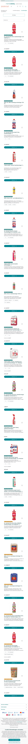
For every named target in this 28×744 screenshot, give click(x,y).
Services (3, 709)
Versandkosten (19, 721)
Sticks (15, 687)
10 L (9, 138)
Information (4, 707)
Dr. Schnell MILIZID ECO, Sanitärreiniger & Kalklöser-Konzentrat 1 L (14, 395)
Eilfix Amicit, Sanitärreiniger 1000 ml (13, 293)
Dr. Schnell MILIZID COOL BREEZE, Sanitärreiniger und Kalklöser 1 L (13, 524)
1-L (5, 368)
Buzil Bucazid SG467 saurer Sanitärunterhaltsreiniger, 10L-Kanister (13, 458)
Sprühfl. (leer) (20, 687)
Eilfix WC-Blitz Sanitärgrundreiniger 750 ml (14, 103)
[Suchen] (17, 6)
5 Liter (10, 204)
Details (13, 51)
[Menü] (11, 6)
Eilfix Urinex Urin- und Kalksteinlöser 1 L (14, 198)
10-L (9, 368)
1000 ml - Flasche (8, 300)
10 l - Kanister (7, 302)
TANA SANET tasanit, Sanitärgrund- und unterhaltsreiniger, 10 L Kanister (13, 362)
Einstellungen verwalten (14, 742)
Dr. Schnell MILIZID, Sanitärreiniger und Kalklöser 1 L (14, 37)
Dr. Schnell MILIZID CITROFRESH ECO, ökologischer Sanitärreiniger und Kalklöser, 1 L (13, 616)
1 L (5, 43)
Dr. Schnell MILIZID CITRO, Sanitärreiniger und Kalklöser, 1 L (12, 70)
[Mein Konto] (22, 6)
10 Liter (10, 171)
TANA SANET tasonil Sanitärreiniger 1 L (13, 165)
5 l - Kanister (15, 300)
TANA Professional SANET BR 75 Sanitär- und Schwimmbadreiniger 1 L (13, 491)
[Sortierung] (14, 20)
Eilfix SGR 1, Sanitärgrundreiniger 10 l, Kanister (13, 586)
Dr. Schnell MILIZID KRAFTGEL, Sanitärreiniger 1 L (12, 133)
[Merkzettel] (20, 6)
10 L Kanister (10, 43)
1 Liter (6, 171)
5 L (9, 335)
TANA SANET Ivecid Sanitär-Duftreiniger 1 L (11, 264)
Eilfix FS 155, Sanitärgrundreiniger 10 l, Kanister (13, 556)
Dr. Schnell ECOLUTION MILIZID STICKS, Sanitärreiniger (12, 681)
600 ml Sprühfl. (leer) (9, 654)
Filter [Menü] (14, 15)
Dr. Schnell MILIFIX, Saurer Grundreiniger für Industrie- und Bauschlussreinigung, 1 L (12, 231)
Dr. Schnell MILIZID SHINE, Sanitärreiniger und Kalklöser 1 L (12, 646)
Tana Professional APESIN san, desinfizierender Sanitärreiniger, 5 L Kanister (13, 329)
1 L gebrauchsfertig (8, 687)
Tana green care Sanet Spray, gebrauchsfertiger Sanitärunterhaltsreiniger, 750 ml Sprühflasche (12, 428)
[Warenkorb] (25, 6)
